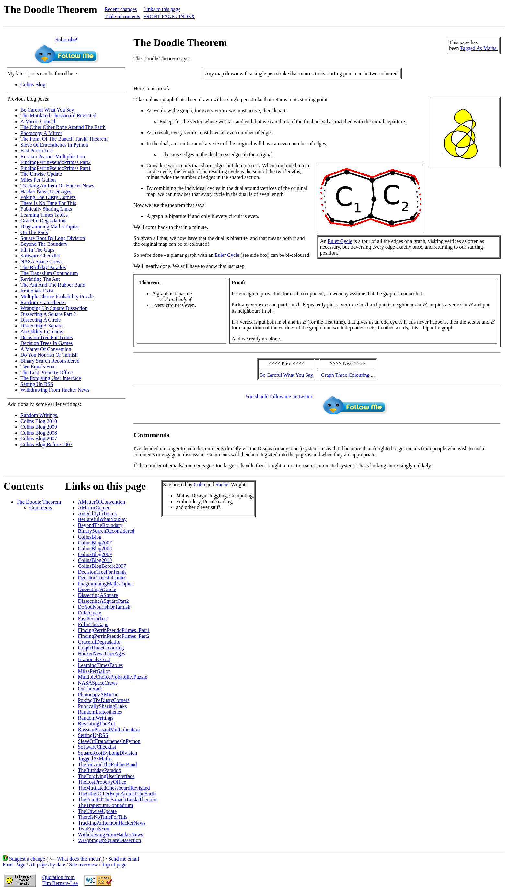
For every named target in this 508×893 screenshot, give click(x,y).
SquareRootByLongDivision (107, 753)
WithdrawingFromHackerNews (110, 834)
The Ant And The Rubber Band (52, 285)
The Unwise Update (41, 174)
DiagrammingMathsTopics (105, 583)
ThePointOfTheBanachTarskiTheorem (117, 799)
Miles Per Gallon (38, 180)
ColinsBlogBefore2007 (102, 566)
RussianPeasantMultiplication (109, 729)
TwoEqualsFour (94, 828)
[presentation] (266, 305)
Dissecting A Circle (40, 320)
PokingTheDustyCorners (103, 700)
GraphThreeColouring (101, 647)
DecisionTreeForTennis (102, 572)
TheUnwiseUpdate (97, 811)
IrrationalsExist (94, 659)
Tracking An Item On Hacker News (57, 185)
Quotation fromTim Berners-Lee (60, 880)
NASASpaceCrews (98, 682)
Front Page (14, 864)
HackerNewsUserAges (101, 653)
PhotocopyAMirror (98, 694)
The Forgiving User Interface (50, 378)
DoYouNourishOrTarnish (104, 607)
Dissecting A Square (41, 325)
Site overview (83, 864)
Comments (40, 507)
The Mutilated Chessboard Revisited (58, 115)
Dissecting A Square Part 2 (48, 314)
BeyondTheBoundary (100, 525)
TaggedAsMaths (95, 758)
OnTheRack (90, 688)
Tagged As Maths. (479, 48)
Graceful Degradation (42, 220)
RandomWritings (95, 717)
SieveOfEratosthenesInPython (109, 741)
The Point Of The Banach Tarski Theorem (64, 139)
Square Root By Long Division (52, 238)
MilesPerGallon (94, 671)
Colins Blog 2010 (38, 421)
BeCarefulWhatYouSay (102, 519)
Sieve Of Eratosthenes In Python (54, 145)
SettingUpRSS (93, 735)
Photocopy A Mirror (41, 133)
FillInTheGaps (93, 624)
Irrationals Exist (37, 290)
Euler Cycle (340, 241)
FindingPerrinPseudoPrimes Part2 (55, 162)
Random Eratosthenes (43, 302)
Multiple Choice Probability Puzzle (57, 296)
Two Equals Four (38, 366)
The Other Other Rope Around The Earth (63, 127)
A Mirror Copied (37, 121)
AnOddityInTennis (97, 513)
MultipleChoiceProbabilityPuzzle (112, 677)
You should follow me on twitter (278, 396)
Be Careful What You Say (47, 110)
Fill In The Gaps (37, 250)
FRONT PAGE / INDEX (169, 16)
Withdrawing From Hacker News (54, 390)
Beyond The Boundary (43, 244)
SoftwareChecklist (97, 747)
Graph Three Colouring (345, 375)
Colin (199, 484)
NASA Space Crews (41, 261)
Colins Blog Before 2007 (46, 444)
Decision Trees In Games (46, 343)
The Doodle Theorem (39, 502)
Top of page (114, 864)
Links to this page (162, 9)
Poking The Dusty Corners (48, 197)
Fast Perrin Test (36, 150)
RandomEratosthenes (100, 712)
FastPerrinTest (93, 618)
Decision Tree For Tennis (46, 337)
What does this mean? (80, 859)
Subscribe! (66, 39)
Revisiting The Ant (40, 279)
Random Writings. (39, 415)
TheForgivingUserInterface (106, 776)
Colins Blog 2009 (38, 427)
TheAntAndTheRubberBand (107, 764)
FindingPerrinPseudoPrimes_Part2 (113, 636)
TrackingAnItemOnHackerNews (111, 823)
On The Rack (34, 232)
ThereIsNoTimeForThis (102, 817)
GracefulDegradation (99, 642)
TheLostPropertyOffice (102, 782)
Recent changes (121, 9)
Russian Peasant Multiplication (52, 156)
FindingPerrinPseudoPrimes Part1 (55, 168)
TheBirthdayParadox (99, 770)
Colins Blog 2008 (38, 432)
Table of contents (122, 16)
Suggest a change (27, 859)
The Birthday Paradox (43, 267)
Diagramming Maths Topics (49, 226)
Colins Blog (32, 84)
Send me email (123, 859)
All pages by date (47, 864)
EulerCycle (89, 612)
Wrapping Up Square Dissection (53, 308)
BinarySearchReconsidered (106, 531)
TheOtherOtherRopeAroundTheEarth (117, 793)
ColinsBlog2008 (95, 548)
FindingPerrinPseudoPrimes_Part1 (113, 630)
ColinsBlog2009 (95, 554)
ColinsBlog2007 (95, 542)
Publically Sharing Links (46, 209)
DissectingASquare (98, 595)
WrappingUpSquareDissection (109, 840)
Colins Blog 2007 (38, 438)
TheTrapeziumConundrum (105, 805)
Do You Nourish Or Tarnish (49, 355)
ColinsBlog (89, 537)
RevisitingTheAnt (96, 723)
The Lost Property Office (46, 372)
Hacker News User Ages (45, 191)
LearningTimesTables (100, 665)
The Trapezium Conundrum (49, 273)
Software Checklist (40, 255)
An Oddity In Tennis (41, 331)
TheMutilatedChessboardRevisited (114, 788)
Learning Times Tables (44, 215)
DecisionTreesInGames (102, 577)
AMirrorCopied (94, 507)
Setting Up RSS (36, 384)
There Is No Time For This (48, 203)
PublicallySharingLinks (102, 706)
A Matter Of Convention (45, 349)
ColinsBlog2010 (95, 560)
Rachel (222, 484)
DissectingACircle (97, 589)
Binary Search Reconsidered (49, 360)
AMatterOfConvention (101, 502)
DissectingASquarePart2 (103, 601)
